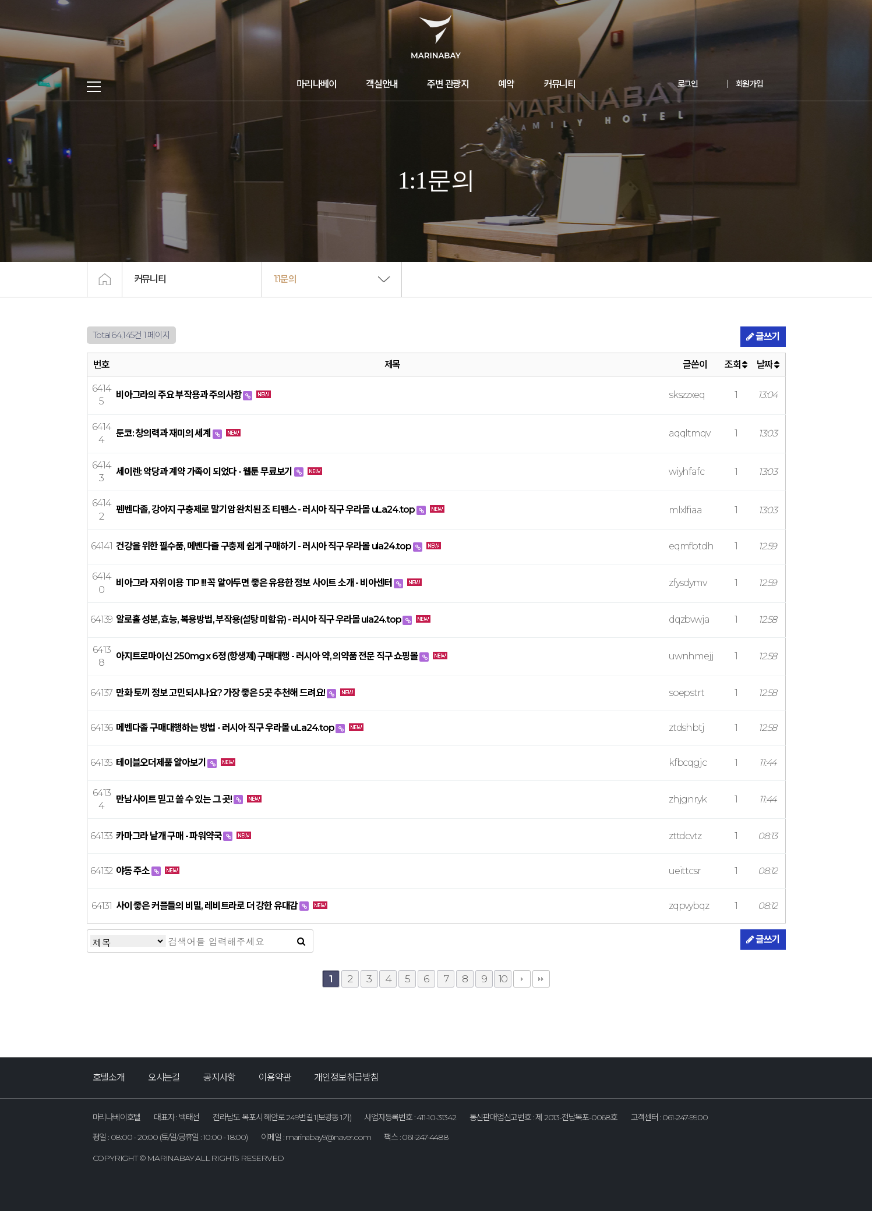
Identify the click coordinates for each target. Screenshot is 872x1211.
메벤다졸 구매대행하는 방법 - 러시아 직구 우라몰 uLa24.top (226, 727)
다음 (522, 979)
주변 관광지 (448, 84)
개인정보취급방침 (346, 1077)
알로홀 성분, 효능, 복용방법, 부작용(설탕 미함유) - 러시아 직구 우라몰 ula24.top (259, 619)
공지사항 (219, 1077)
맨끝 (541, 979)
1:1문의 (285, 279)
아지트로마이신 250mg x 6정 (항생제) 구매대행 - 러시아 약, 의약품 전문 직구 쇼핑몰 (267, 656)
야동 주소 (133, 870)
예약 (506, 84)
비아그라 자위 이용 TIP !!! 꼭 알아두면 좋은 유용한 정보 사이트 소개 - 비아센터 (255, 582)
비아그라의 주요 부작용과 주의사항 (179, 394)
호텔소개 (109, 1077)
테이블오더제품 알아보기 (161, 762)
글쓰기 (762, 336)
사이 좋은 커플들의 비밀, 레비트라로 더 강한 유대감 (207, 905)
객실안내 (382, 84)
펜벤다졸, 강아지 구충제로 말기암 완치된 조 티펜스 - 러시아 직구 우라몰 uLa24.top (266, 509)
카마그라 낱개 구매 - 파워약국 (169, 835)
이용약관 (275, 1077)
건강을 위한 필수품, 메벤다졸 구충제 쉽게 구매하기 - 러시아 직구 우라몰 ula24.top (264, 546)
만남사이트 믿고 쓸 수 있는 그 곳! (175, 799)
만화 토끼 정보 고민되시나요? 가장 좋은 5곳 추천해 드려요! (221, 692)
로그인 (687, 84)
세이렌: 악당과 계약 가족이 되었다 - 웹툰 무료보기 (205, 471)
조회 (736, 364)
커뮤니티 (559, 84)
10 (503, 978)
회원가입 (749, 84)
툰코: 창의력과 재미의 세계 (164, 433)
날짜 (768, 364)
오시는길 (164, 1077)
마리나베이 (316, 84)
